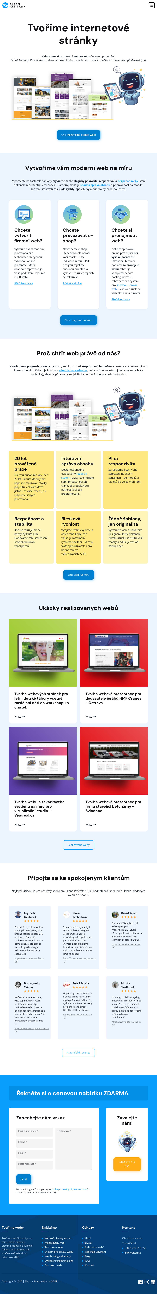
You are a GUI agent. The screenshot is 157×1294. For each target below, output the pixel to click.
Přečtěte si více (23, 283)
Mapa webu (41, 1281)
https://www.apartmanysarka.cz (79, 960)
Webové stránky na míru (59, 1238)
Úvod (88, 1238)
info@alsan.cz (133, 1252)
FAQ (87, 1260)
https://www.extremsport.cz (77, 1016)
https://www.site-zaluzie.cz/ (126, 946)
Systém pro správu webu (59, 1251)
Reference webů (94, 1247)
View (20, 716)
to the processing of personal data (69, 1189)
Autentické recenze (78, 1052)
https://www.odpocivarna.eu (126, 1023)
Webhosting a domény (58, 1256)
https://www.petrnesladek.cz (29, 960)
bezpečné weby (128, 181)
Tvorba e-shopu (54, 1247)
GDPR (54, 1281)
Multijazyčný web (55, 1242)
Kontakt (89, 1265)
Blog (87, 1256)
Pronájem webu (54, 1265)
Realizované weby (79, 845)
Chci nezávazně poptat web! (78, 134)
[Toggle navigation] (152, 5)
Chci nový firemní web (78, 320)
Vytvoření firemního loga (59, 1260)
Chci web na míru (78, 574)
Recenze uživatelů (95, 1251)
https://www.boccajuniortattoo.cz (32, 1030)
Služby (88, 1242)
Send (24, 1179)
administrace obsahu (73, 370)
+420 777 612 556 (127, 1164)
